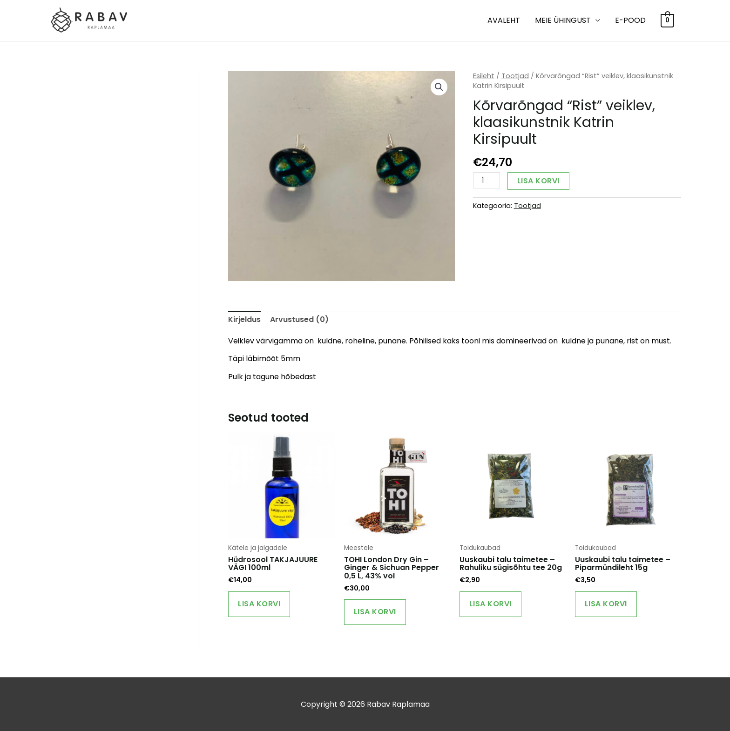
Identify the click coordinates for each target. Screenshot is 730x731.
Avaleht (503, 20)
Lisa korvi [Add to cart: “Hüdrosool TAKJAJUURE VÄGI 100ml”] (259, 603)
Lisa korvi (538, 180)
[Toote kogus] (486, 180)
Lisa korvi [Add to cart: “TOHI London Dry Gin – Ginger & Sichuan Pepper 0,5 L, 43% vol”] (375, 611)
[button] (439, 87)
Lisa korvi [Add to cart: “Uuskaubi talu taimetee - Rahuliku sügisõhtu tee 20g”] (490, 603)
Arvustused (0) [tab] (299, 319)
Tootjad (515, 75)
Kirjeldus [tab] (244, 319)
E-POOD (630, 20)
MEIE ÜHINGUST (563, 20)
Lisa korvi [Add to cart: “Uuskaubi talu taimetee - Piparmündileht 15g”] (606, 603)
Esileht (483, 75)
